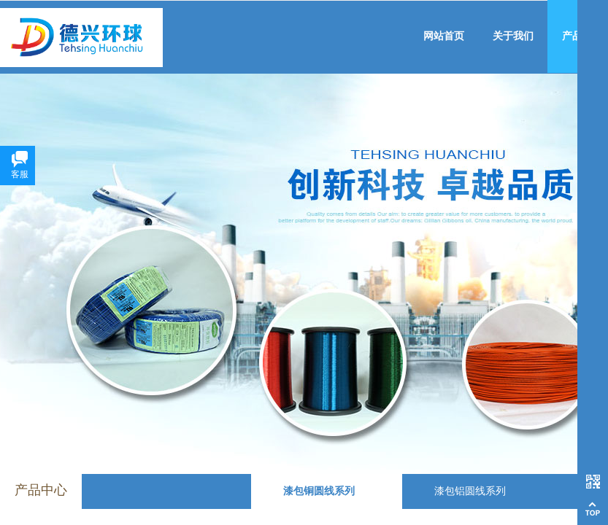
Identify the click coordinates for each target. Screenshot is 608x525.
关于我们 (513, 36)
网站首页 (443, 36)
